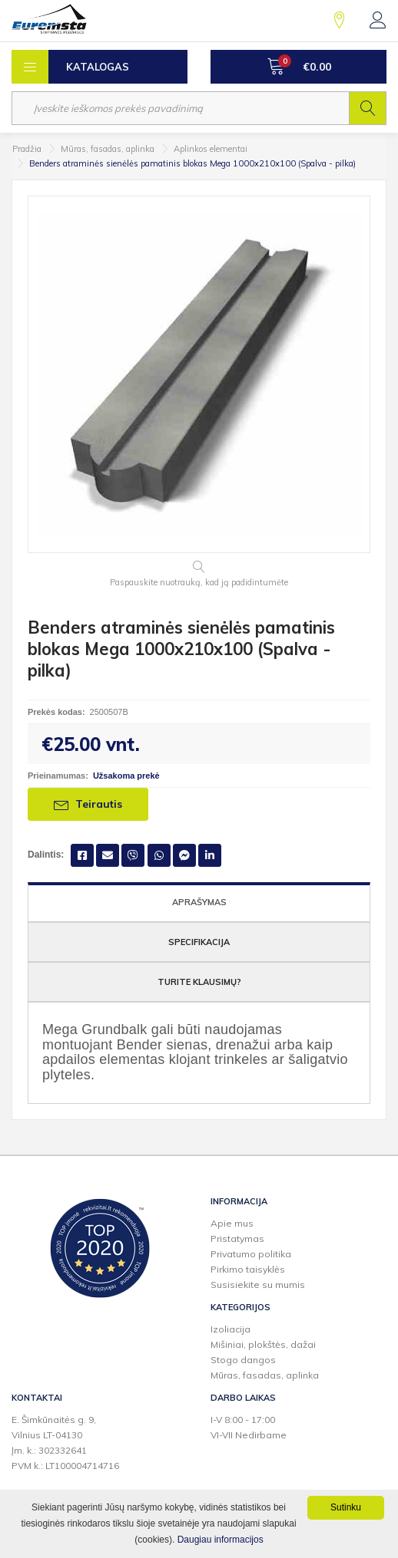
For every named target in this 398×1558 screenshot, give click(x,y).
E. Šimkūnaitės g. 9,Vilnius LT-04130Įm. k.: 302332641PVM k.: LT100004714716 (65, 1442)
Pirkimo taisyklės (248, 1269)
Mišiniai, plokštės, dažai (263, 1344)
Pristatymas (237, 1238)
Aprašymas (199, 902)
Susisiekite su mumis (258, 1284)
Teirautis (88, 804)
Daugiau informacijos (220, 1539)
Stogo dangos (243, 1359)
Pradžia (26, 148)
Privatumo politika (251, 1254)
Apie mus (232, 1223)
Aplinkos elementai (210, 148)
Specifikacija (199, 942)
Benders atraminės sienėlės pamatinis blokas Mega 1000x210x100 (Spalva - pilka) (192, 163)
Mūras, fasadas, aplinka (107, 148)
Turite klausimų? (199, 982)
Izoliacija (230, 1329)
